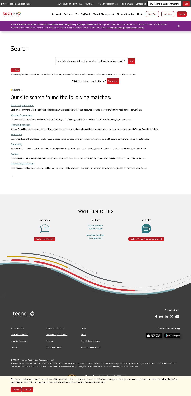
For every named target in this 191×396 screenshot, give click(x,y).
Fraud (83, 334)
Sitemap (49, 341)
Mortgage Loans (53, 347)
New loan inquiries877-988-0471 (95, 236)
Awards (14, 154)
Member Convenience (22, 115)
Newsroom (16, 134)
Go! (186, 3)
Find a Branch (127, 3)
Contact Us (141, 3)
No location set (24, 3)
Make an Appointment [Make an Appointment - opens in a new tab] (108, 3)
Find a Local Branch (44, 239)
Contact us (113, 81)
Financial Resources (20, 125)
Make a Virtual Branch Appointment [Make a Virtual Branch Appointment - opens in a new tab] (146, 239)
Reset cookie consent (91, 347)
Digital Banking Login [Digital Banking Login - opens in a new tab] (90, 341)
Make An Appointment (22, 105)
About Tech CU (17, 328)
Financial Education (19, 341)
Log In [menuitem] (182, 14)
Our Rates (90, 3)
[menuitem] (12, 14)
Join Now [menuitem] (168, 14)
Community (16, 144)
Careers (14, 347)
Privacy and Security (55, 328)
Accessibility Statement (22, 163)
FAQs (83, 328)
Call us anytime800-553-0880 (95, 227)
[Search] (164, 3)
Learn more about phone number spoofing (126, 27)
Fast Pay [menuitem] (152, 14)
